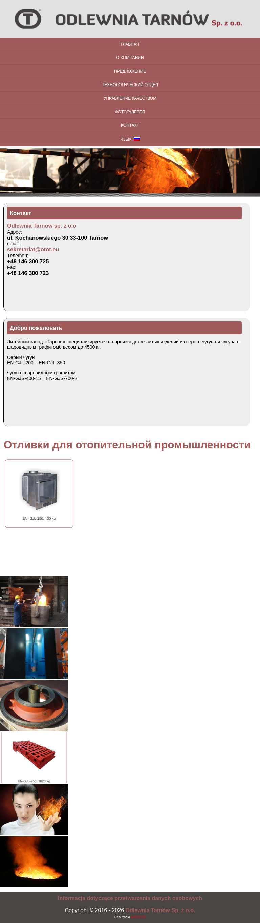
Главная (130, 44)
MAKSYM (138, 917)
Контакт (130, 125)
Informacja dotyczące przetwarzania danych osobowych (130, 898)
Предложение (130, 71)
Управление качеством (130, 98)
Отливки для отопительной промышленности (127, 445)
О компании (130, 57)
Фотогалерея (130, 112)
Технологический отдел (130, 84)
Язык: (130, 139)
